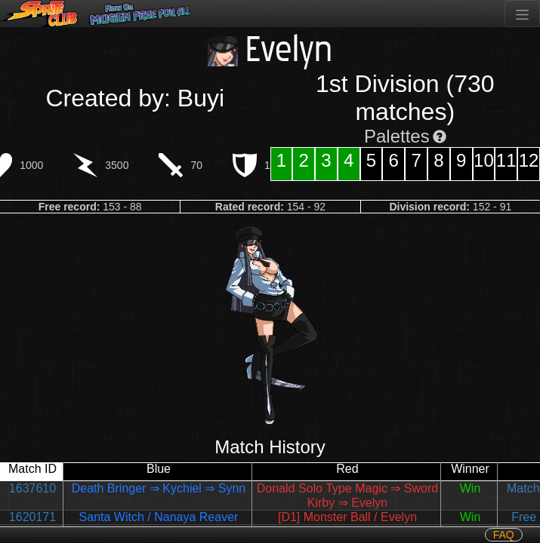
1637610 (32, 488)
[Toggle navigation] (522, 13)
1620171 (32, 517)
